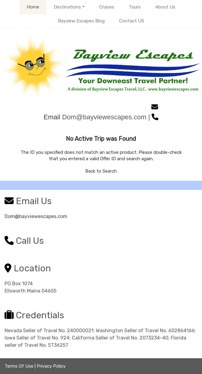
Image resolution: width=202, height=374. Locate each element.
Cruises (106, 7)
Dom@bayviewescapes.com (36, 216)
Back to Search (101, 171)
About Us (165, 7)
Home (33, 7)
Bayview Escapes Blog (81, 21)
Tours (135, 7)
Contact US (131, 21)
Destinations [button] (67, 7)
